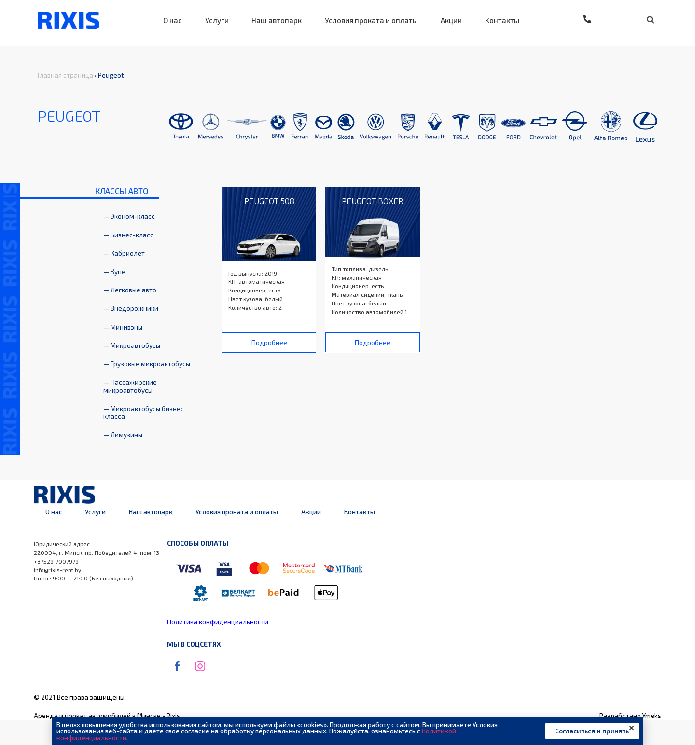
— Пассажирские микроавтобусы (130, 386)
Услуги (217, 20)
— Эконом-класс (129, 216)
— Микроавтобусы (131, 345)
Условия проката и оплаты (371, 20)
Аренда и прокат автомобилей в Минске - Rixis (107, 715)
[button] (269, 342)
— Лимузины (122, 434)
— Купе (114, 271)
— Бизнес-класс (128, 235)
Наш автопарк (276, 20)
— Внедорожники (130, 308)
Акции (451, 20)
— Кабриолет (124, 253)
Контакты (502, 20)
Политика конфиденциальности (217, 622)
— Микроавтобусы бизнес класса (143, 412)
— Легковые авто (129, 290)
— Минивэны (122, 327)
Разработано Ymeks (630, 715)
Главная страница (65, 75)
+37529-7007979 (56, 561)
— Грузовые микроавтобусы (146, 363)
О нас (172, 20)
